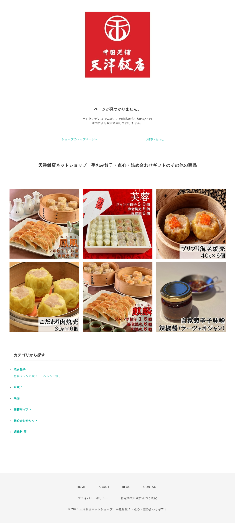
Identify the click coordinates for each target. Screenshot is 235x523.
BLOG (126, 487)
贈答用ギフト (23, 409)
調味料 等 (20, 431)
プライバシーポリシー (93, 498)
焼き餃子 (20, 369)
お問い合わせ (155, 139)
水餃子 (18, 387)
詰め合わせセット (26, 420)
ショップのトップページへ (80, 139)
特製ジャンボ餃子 (26, 376)
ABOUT (104, 487)
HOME (81, 487)
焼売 (17, 398)
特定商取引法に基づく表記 (139, 498)
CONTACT (150, 487)
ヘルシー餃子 (52, 376)
